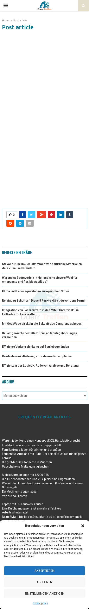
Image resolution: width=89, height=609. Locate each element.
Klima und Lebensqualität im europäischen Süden (36, 291)
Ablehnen (44, 582)
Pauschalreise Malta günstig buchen (25, 466)
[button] (83, 526)
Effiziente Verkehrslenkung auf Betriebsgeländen (35, 346)
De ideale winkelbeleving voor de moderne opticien (37, 356)
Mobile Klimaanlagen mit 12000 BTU (25, 474)
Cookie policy (40, 603)
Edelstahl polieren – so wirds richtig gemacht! (31, 445)
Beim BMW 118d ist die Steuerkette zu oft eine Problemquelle (42, 516)
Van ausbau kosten (14, 496)
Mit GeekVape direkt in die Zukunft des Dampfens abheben (42, 323)
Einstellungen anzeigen (44, 593)
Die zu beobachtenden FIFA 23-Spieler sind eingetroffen (38, 479)
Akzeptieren (44, 571)
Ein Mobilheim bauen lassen (20, 491)
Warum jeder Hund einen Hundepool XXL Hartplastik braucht (41, 440)
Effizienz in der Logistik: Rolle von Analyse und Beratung (40, 365)
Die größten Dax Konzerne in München (27, 462)
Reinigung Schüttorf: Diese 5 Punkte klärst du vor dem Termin (44, 300)
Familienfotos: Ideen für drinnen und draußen (31, 449)
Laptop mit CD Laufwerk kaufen (22, 504)
